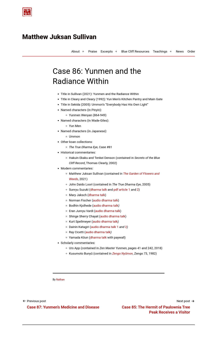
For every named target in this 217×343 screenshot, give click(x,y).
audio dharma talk (105, 200)
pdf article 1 (122, 189)
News (180, 51)
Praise (92, 51)
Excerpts (107, 51)
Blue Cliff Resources (135, 51)
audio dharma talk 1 (105, 227)
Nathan (60, 279)
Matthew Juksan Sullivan (59, 37)
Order (191, 51)
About (75, 51)
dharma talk (98, 189)
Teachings (160, 51)
